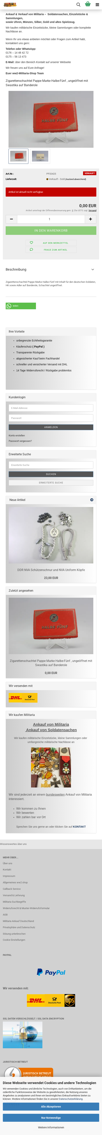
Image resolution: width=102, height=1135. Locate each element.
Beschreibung (16, 269)
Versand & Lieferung (14, 895)
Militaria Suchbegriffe (14, 901)
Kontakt (7, 869)
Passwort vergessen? (20, 441)
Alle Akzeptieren (51, 1106)
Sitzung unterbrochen (14, 933)
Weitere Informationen (51, 1127)
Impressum (9, 876)
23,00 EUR (51, 578)
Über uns (7, 863)
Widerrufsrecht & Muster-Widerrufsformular (26, 908)
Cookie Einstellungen (14, 939)
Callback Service (12, 888)
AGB (5, 914)
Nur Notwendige (51, 1117)
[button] (11, 219)
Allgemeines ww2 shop (15, 882)
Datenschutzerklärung (71, 1099)
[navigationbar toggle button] (97, 4)
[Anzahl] (51, 219)
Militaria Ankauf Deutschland (18, 921)
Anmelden (51, 427)
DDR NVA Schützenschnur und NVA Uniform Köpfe (51, 570)
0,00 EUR (51, 673)
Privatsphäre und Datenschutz (19, 927)
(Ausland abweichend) (75, 179)
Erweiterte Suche (51, 482)
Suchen (51, 474)
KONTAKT (79, 826)
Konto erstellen (17, 435)
